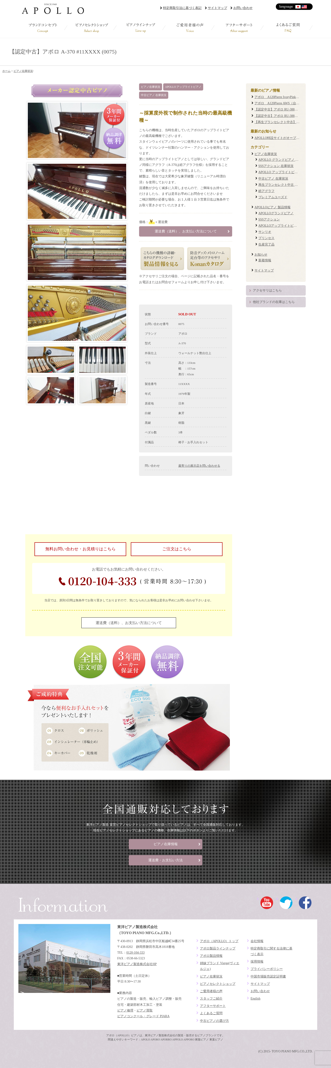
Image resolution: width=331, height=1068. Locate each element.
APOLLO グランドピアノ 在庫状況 (283, 159)
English (304, 6)
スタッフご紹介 (211, 998)
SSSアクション (269, 219)
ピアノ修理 (125, 1010)
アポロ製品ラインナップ (217, 948)
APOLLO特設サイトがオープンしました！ (284, 138)
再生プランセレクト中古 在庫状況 (283, 184)
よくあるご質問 (288, 27)
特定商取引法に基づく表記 (182, 8)
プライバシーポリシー (267, 969)
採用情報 (257, 961)
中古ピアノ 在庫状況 (153, 95)
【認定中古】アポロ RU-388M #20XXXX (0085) (288, 109)
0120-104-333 (132, 581)
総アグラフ (266, 191)
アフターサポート (238, 27)
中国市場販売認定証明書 (268, 976)
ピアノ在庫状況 (23, 71)
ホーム (6, 71)
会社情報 (257, 941)
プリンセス (266, 238)
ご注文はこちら (176, 549)
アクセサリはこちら (267, 290)
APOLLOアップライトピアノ (279, 225)
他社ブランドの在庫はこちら (274, 302)
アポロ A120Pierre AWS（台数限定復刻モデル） (289, 103)
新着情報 (264, 260)
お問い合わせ (243, 8)
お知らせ (260, 254)
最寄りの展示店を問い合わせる (199, 465)
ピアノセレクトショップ (91, 27)
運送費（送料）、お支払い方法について (186, 231)
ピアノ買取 (145, 1010)
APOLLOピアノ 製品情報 (272, 207)
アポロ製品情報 (211, 956)
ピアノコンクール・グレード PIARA (143, 1016)
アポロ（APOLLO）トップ (219, 941)
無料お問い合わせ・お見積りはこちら (80, 549)
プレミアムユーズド (272, 197)
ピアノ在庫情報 (166, 844)
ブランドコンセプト (42, 27)
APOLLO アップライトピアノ (183, 86)
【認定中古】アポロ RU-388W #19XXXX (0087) (288, 116)
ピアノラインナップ (141, 27)
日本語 (298, 6)
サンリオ (264, 232)
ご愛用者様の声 (190, 27)
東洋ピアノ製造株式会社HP (137, 964)
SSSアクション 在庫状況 (276, 166)
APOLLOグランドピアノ (276, 213)
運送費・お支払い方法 (165, 860)
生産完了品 (266, 244)
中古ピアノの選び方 (214, 1021)
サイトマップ (217, 8)
